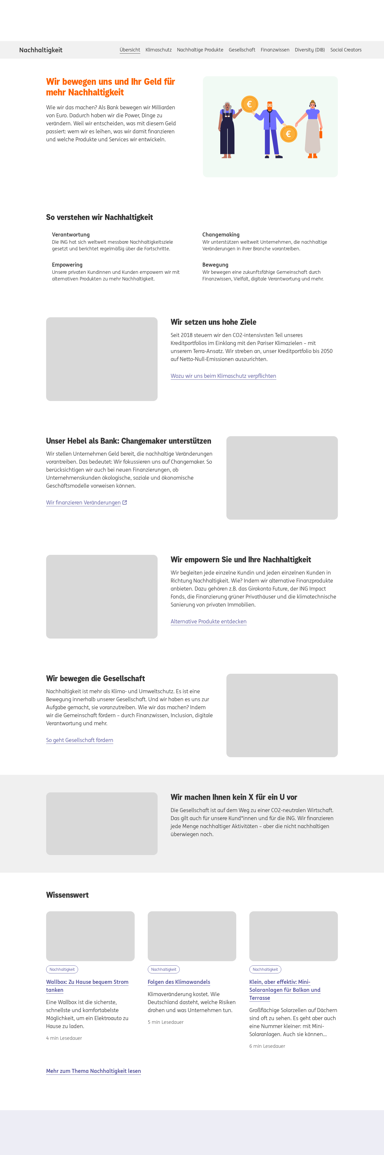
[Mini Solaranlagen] (293, 936)
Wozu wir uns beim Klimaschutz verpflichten (223, 375)
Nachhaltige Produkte (200, 50)
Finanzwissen (275, 50)
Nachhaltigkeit (41, 50)
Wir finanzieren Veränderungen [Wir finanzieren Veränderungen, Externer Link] (83, 502)
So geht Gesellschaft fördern (79, 740)
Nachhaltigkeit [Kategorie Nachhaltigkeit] (62, 969)
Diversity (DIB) (310, 50)
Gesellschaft (242, 50)
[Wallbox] (90, 936)
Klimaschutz (159, 50)
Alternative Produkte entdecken (209, 621)
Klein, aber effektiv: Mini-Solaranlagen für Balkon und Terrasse (285, 989)
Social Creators (346, 50)
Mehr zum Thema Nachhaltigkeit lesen (93, 1071)
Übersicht (130, 50)
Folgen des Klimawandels (179, 981)
